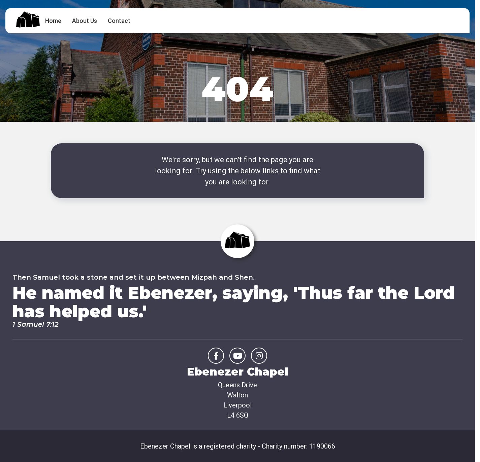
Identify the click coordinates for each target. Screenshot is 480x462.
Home (53, 20)
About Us (84, 20)
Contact (119, 20)
